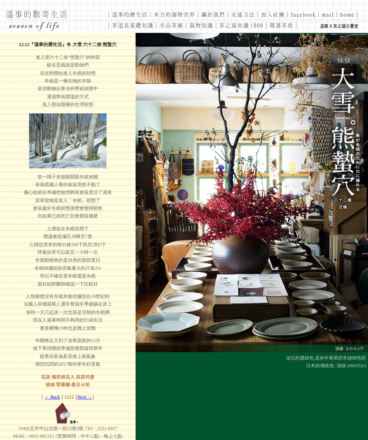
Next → (84, 397)
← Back (52, 397)
